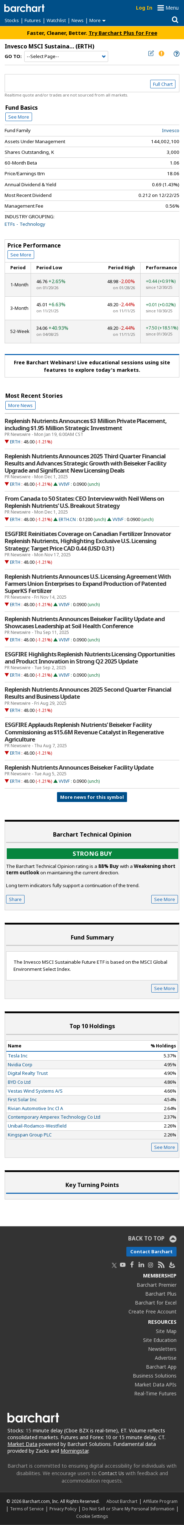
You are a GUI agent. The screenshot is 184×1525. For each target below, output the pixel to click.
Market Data (22, 1444)
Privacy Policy (63, 1508)
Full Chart (163, 84)
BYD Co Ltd (19, 1082)
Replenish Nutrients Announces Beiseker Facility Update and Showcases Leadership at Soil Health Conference (85, 622)
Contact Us (111, 1473)
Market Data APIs (156, 1384)
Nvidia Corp (20, 1064)
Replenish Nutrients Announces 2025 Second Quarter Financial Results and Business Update (88, 693)
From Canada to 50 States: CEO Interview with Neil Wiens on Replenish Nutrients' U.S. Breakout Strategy (84, 502)
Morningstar (74, 1450)
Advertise (166, 1357)
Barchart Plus (161, 1293)
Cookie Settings (92, 1516)
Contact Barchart (151, 1251)
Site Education (160, 1340)
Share (15, 899)
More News (20, 405)
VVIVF (64, 484)
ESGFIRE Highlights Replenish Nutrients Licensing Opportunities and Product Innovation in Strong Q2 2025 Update (90, 658)
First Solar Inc (22, 1099)
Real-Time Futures (155, 1393)
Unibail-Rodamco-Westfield (37, 1126)
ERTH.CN (67, 519)
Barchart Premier (157, 1284)
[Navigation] (66, 56)
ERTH (15, 442)
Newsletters (162, 1349)
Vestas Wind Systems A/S (35, 1091)
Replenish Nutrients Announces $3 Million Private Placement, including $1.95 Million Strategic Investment (86, 424)
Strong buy (92, 853)
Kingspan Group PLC (30, 1134)
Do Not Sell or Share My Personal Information (128, 1508)
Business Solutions (155, 1375)
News (78, 20)
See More (18, 117)
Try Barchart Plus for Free (123, 32)
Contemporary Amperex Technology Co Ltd (54, 1117)
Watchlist (56, 20)
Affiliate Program (160, 1501)
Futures (33, 20)
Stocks (12, 20)
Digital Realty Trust (28, 1073)
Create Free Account (152, 1311)
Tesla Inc (17, 1055)
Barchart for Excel (156, 1302)
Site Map (166, 1331)
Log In (144, 7)
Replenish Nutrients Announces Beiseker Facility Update (79, 767)
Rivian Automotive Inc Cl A (35, 1108)
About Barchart (121, 1501)
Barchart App (161, 1366)
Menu (172, 7)
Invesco (170, 130)
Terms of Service (27, 1508)
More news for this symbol (92, 797)
